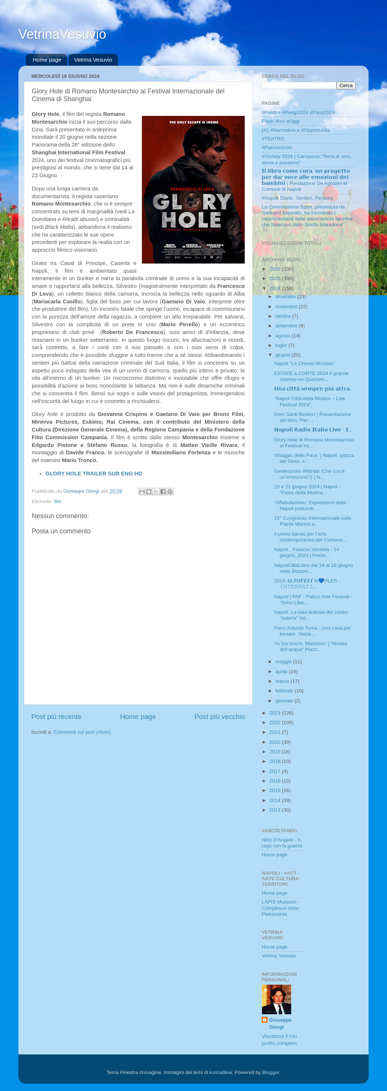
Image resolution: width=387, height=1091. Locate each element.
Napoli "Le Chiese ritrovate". (305, 363)
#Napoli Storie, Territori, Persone (298, 198)
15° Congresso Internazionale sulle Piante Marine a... (313, 521)
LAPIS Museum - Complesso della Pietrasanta (280, 907)
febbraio (285, 691)
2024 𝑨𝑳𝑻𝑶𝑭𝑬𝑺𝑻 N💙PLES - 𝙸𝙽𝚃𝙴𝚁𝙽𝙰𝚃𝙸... (307, 583)
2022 (275, 722)
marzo (282, 681)
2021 (275, 732)
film (58, 501)
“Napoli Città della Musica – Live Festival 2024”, (309, 401)
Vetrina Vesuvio (93, 59)
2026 (275, 269)
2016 (275, 781)
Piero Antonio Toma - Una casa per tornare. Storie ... (312, 631)
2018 (275, 761)
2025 (275, 278)
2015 (275, 790)
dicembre (286, 296)
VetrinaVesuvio (62, 34)
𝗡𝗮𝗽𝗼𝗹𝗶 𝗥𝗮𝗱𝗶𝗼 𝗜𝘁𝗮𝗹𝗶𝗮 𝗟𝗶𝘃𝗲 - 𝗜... (313, 430)
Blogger (270, 1072)
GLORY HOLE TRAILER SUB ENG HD (93, 473)
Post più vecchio (219, 716)
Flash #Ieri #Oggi (281, 121)
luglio (281, 345)
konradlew (220, 1072)
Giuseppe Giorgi (280, 1023)
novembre (287, 306)
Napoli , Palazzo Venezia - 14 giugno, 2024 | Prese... (306, 552)
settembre (287, 325)
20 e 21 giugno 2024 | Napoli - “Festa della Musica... (307, 489)
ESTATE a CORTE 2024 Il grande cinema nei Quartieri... (311, 376)
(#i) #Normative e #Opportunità (296, 130)
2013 (275, 810)
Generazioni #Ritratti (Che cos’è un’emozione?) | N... (309, 474)
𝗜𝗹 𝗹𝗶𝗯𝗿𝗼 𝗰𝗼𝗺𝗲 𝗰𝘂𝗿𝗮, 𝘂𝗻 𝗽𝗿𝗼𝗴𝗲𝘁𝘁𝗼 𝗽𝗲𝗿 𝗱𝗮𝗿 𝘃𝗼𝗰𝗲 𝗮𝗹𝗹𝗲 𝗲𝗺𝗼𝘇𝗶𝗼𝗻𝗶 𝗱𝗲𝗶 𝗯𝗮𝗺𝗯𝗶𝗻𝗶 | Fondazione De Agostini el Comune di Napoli (306, 180)
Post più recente (56, 716)
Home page (47, 59)
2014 (275, 800)
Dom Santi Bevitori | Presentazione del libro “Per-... (312, 417)
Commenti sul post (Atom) (82, 732)
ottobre (283, 316)
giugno (283, 355)
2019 (275, 751)
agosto (283, 335)
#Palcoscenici (277, 147)
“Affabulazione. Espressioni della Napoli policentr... (310, 505)
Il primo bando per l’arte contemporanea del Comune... (310, 537)
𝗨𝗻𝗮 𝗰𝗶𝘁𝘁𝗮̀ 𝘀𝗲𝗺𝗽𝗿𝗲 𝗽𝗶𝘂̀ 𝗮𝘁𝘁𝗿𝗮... (314, 389)
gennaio (284, 700)
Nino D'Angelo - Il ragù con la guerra (282, 843)
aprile (282, 671)
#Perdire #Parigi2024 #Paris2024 (298, 112)
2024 (275, 288)
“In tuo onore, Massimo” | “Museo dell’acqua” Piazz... (311, 646)
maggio (284, 661)
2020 (275, 742)
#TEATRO (273, 138)
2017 (275, 771)
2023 (275, 713)
